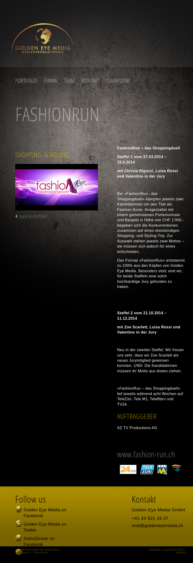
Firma (50, 80)
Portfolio (26, 80)
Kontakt (91, 80)
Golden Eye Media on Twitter (44, 527)
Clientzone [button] (119, 80)
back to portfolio (33, 216)
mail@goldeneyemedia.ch (157, 525)
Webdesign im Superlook (162, 549)
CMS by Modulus (180, 551)
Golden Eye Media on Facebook (44, 512)
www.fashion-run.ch (146, 454)
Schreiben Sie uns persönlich (41, 555)
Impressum (23, 552)
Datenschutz (41, 552)
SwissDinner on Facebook (38, 541)
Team (69, 80)
